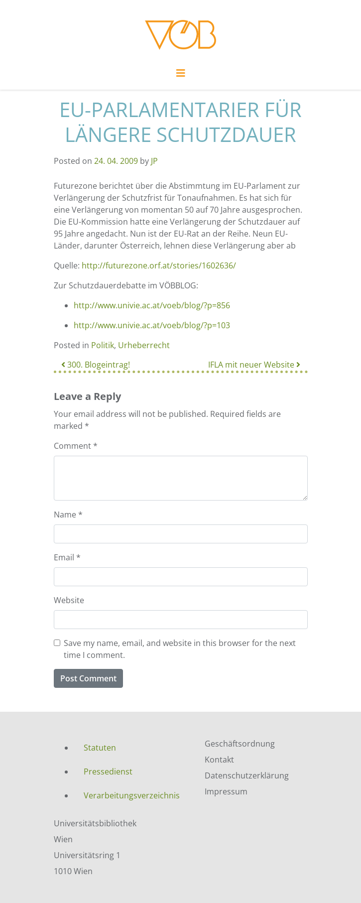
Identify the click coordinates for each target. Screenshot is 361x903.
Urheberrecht (144, 345)
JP (154, 160)
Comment (76, 445)
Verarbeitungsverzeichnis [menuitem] (132, 795)
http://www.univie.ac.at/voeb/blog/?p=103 (152, 325)
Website (69, 600)
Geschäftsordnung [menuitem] (240, 743)
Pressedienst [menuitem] (108, 771)
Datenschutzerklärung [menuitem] (247, 775)
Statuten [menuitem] (100, 747)
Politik (102, 345)
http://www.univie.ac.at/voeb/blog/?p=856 (152, 305)
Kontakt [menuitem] (219, 759)
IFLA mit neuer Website (254, 364)
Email (67, 557)
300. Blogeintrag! (95, 364)
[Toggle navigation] (181, 76)
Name (68, 514)
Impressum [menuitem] (226, 791)
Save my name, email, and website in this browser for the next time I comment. (180, 649)
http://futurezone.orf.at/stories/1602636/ (159, 265)
